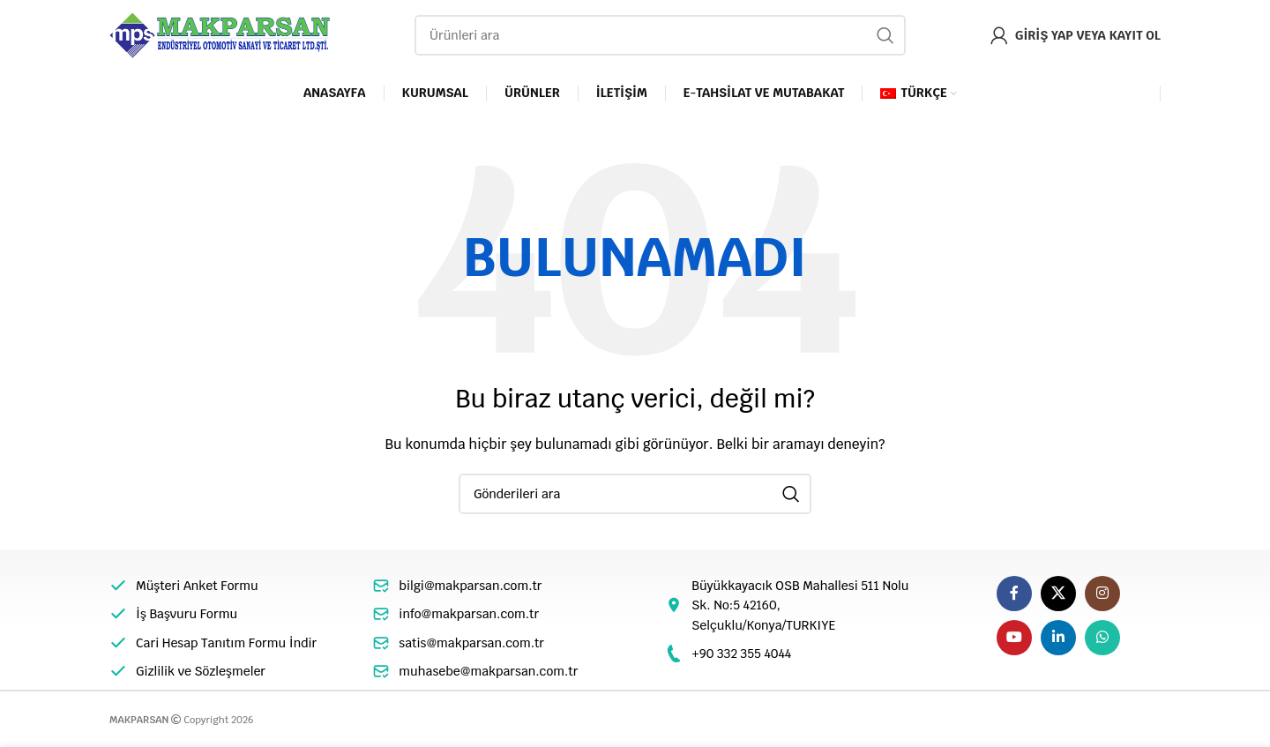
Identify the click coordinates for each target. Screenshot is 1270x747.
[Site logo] (219, 34)
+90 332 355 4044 (741, 653)
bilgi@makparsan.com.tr (470, 586)
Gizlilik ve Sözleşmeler (200, 671)
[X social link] (1058, 593)
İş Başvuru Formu (186, 614)
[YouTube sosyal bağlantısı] (1014, 637)
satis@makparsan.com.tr (471, 643)
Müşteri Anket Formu (197, 586)
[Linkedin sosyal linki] (1058, 637)
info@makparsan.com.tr (469, 614)
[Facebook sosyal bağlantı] (1014, 593)
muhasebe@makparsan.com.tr (488, 671)
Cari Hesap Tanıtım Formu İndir (226, 643)
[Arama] (660, 35)
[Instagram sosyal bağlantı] (1102, 593)
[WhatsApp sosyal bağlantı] (1102, 637)
